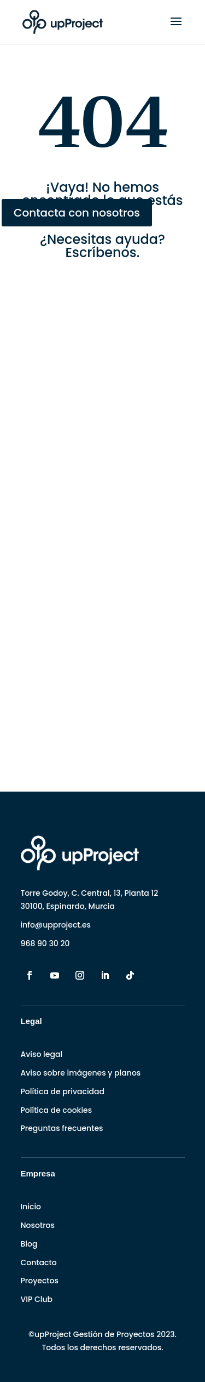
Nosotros (38, 1225)
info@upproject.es (56, 924)
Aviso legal (42, 1054)
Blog (29, 1243)
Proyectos (39, 1280)
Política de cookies (56, 1110)
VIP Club (36, 1299)
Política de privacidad (63, 1091)
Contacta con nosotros (77, 212)
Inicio (31, 1206)
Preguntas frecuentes (62, 1128)
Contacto (39, 1262)
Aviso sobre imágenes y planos (81, 1072)
